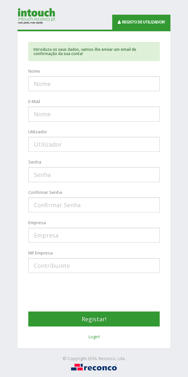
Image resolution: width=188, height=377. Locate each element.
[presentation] (77, 292)
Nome (34, 71)
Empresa (37, 222)
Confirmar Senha (45, 192)
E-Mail (34, 101)
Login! (94, 337)
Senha (34, 162)
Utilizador (37, 132)
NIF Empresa (40, 253)
